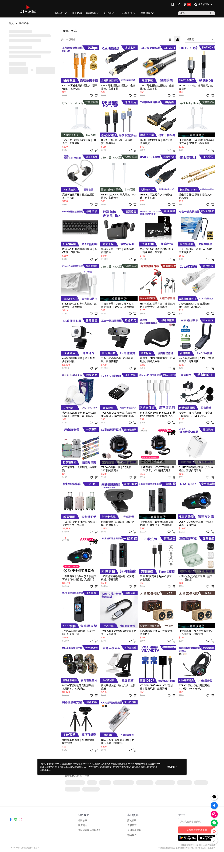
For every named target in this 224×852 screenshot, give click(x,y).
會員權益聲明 (134, 830)
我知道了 (172, 766)
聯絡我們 (131, 835)
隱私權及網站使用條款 (89, 830)
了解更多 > (45, 769)
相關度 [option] (190, 39)
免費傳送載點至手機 (196, 830)
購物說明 (131, 820)
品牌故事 (82, 820)
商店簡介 (82, 825)
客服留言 (131, 825)
